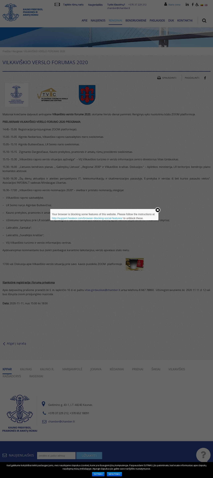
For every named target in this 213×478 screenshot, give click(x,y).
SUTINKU (98, 474)
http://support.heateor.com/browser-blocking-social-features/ (87, 218)
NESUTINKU (114, 474)
